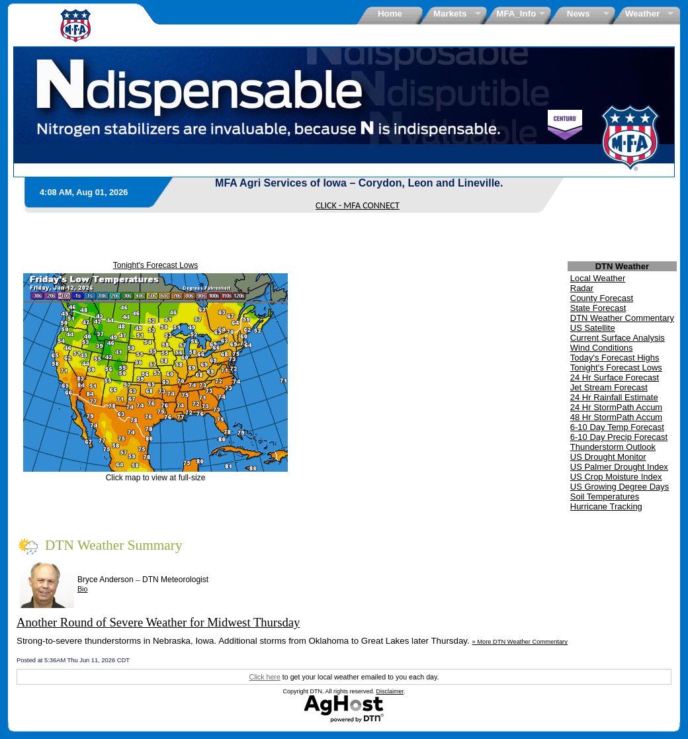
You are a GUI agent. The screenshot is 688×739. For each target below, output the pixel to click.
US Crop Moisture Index (616, 477)
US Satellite (592, 328)
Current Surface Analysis (617, 338)
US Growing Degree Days (619, 487)
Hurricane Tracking (606, 506)
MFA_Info (516, 14)
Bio (82, 589)
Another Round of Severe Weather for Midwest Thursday (158, 622)
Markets (452, 14)
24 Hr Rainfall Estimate (614, 397)
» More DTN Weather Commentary (519, 641)
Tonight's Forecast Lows (155, 265)
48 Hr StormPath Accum (616, 417)
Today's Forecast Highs (615, 358)
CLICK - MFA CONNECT (358, 205)
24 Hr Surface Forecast (614, 377)
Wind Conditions (601, 348)
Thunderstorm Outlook (613, 447)
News (580, 14)
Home (390, 14)
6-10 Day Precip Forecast (618, 437)
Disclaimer (390, 691)
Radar (581, 288)
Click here (264, 677)
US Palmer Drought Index (619, 467)
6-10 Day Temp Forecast (617, 427)
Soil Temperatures (605, 496)
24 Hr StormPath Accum (616, 407)
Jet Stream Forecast (609, 387)
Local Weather (598, 278)
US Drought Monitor (608, 457)
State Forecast (598, 308)
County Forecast (601, 298)
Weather (644, 14)
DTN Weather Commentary (622, 318)
